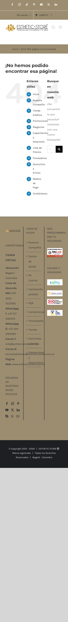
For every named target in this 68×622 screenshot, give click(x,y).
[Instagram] (12, 403)
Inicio (36, 94)
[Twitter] (12, 409)
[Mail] (17, 416)
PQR (30, 303)
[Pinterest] (18, 403)
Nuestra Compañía (34, 245)
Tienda (32, 329)
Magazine (38, 127)
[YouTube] (6, 409)
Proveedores (40, 158)
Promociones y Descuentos (34, 357)
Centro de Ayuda (32, 261)
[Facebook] (6, 403)
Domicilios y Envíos (34, 341)
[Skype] (6, 416)
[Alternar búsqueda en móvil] (53, 27)
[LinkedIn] (18, 409)
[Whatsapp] (12, 416)
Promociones (40, 120)
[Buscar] (59, 149)
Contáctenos (40, 193)
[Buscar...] (51, 149)
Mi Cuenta (32, 278)
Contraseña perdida (34, 292)
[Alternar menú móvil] (61, 27)
